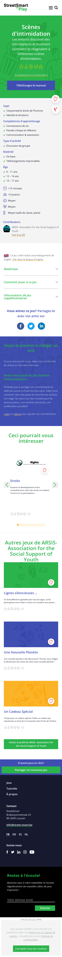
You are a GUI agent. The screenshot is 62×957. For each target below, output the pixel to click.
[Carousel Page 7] (32, 525)
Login (7, 413)
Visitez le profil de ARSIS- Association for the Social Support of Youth (31, 744)
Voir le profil (18, 234)
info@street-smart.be (19, 825)
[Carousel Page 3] (22, 525)
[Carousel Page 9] (37, 525)
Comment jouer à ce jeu (31, 282)
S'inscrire (45, 908)
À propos (12, 794)
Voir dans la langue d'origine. (28, 259)
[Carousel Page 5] (27, 525)
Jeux (9, 783)
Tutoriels (11, 788)
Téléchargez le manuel (31, 85)
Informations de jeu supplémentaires (31, 296)
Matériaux (31, 269)
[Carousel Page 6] (30, 525)
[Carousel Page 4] (25, 525)
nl (26, 834)
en (14, 834)
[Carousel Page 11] (42, 525)
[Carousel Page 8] (34, 525)
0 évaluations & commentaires (31, 74)
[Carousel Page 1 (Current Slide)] (18, 525)
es (20, 834)
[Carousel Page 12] (44, 525)
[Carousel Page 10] (39, 525)
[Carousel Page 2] (20, 525)
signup (17, 413)
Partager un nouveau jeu (31, 770)
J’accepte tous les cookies (31, 948)
